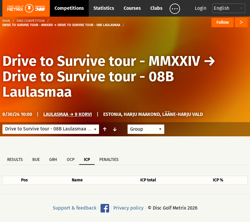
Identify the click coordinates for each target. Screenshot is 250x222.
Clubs (156, 8)
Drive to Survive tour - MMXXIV (101, 61)
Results (15, 159)
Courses (132, 8)
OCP (70, 159)
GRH (53, 159)
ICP (87, 159)
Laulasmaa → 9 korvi (67, 114)
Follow (222, 22)
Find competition (31, 21)
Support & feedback (74, 208)
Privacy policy (128, 208)
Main (6, 21)
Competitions (69, 8)
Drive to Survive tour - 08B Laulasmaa (88, 84)
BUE (36, 159)
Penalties (109, 159)
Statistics (103, 8)
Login (200, 8)
